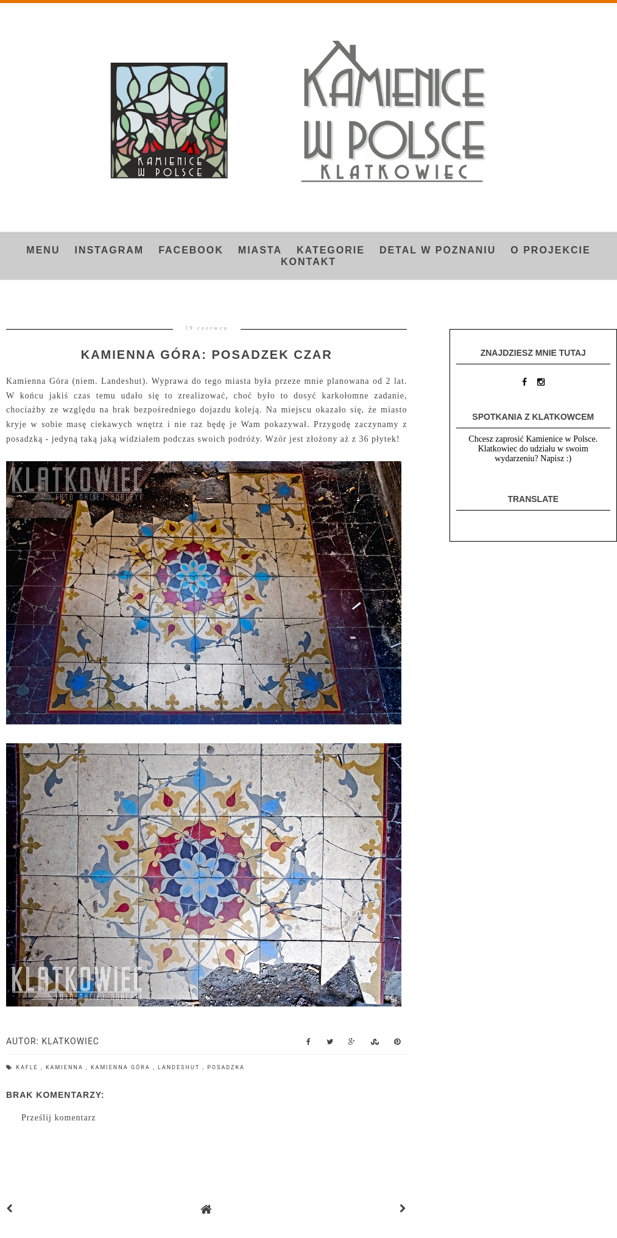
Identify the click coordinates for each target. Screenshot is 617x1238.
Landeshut (180, 1067)
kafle (28, 1067)
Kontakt (308, 261)
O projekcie (550, 250)
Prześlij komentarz (58, 1117)
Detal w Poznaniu (437, 250)
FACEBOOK (191, 250)
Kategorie (331, 250)
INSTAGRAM (109, 250)
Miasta (260, 250)
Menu (43, 250)
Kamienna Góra (122, 1067)
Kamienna (66, 1067)
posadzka (226, 1067)
